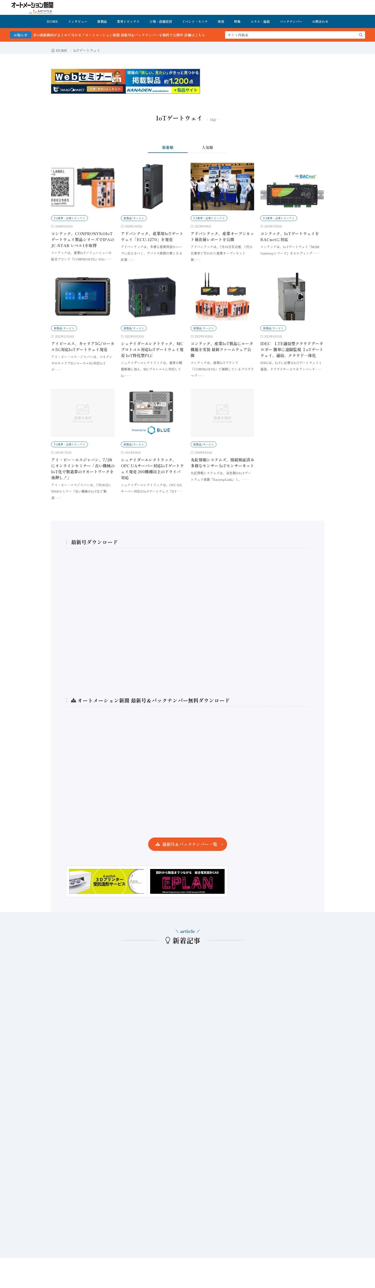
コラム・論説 (260, 21)
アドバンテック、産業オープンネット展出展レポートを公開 (222, 236)
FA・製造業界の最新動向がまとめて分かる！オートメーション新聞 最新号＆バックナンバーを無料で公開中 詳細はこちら (125, 34)
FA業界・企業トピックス (69, 218)
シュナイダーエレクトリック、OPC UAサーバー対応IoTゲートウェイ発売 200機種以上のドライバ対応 (152, 468)
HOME (52, 21)
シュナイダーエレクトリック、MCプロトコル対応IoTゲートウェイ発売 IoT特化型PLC (152, 349)
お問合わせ (320, 21)
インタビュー (77, 21)
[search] (361, 34)
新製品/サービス (134, 218)
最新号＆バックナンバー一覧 (189, 844)
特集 (237, 21)
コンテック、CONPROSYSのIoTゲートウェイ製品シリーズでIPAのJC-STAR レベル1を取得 (82, 239)
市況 (221, 21)
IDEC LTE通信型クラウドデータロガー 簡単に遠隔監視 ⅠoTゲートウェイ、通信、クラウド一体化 (291, 349)
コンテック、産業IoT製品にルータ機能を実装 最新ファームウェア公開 (222, 349)
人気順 (207, 147)
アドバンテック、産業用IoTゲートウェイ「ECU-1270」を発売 (152, 236)
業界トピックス (128, 21)
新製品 (102, 21)
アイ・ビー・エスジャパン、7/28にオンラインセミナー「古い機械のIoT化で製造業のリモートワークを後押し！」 (83, 468)
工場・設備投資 (160, 21)
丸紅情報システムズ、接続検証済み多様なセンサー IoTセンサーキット (222, 463)
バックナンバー (291, 21)
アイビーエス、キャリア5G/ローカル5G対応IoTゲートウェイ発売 (82, 346)
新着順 (167, 147)
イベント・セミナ (195, 21)
